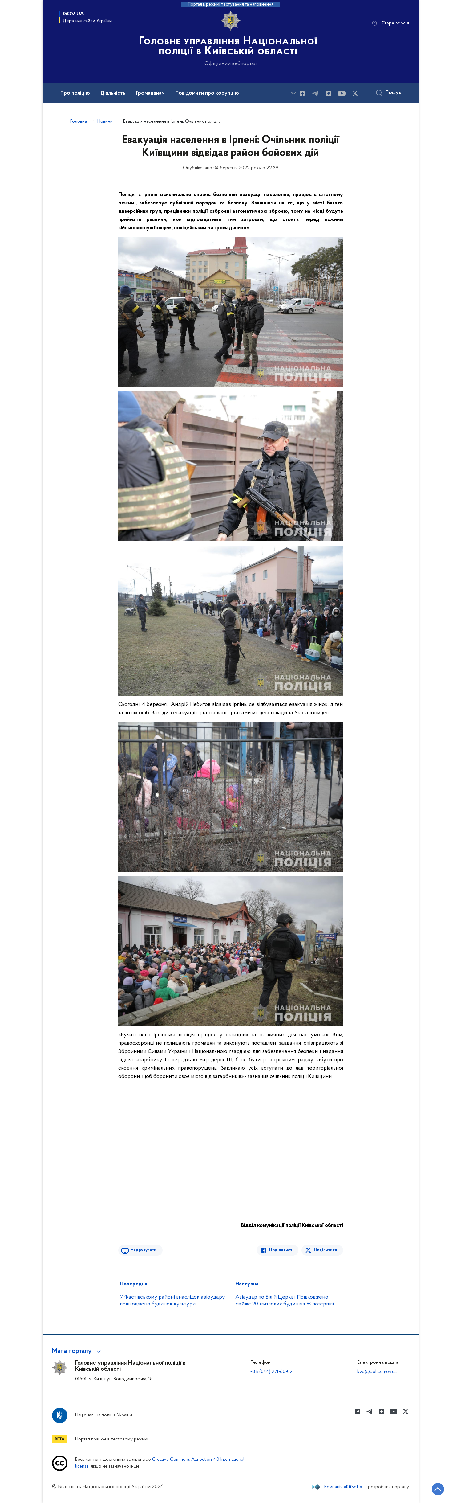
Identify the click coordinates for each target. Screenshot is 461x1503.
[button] (77, 1351)
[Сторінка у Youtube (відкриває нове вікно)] (342, 93)
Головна (78, 121)
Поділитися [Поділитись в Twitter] (325, 1250)
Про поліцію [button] (75, 93)
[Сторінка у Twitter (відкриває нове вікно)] (355, 93)
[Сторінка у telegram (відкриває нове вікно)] (315, 93)
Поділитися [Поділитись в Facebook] (280, 1250)
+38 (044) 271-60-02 (271, 1371)
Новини (105, 121)
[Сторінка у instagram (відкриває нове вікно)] (328, 93)
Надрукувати (143, 1250)
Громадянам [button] (150, 93)
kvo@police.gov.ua (377, 1371)
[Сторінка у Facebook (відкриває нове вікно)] (302, 93)
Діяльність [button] (112, 93)
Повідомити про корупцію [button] (207, 93)
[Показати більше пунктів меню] (293, 93)
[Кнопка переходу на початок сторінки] (438, 1489)
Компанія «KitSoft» (343, 1487)
